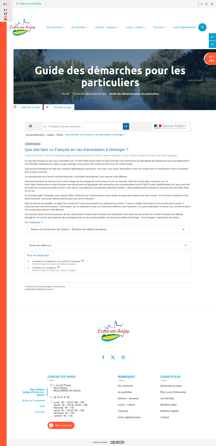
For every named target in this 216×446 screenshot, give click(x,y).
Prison (60, 134)
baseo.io (50, 289)
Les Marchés (167, 398)
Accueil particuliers (35, 134)
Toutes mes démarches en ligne (89, 93)
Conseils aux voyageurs (45, 267)
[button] (108, 229)
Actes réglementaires (129, 417)
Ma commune (125, 385)
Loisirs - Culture (126, 404)
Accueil (65, 93)
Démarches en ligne (170, 385)
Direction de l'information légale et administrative (46, 287)
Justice (51, 134)
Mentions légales (169, 411)
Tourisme (123, 411)
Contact (164, 417)
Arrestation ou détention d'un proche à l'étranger (58, 261)
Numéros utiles (168, 404)
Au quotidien (125, 392)
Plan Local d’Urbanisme (173, 392)
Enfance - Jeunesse (128, 398)
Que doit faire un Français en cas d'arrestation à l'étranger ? (95, 134)
